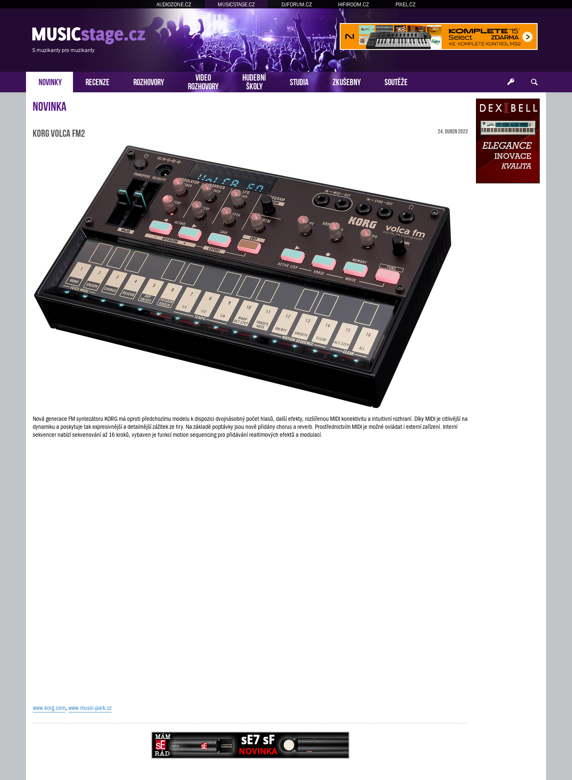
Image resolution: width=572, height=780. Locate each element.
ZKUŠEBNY (347, 81)
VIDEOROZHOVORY (203, 81)
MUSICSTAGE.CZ (236, 4)
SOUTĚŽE (396, 81)
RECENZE (97, 81)
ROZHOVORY (148, 81)
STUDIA (299, 81)
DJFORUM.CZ (296, 4)
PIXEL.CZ (405, 4)
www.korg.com (49, 707)
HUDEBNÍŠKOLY (254, 81)
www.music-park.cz (90, 707)
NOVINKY (50, 81)
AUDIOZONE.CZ (173, 4)
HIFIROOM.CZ (353, 4)
